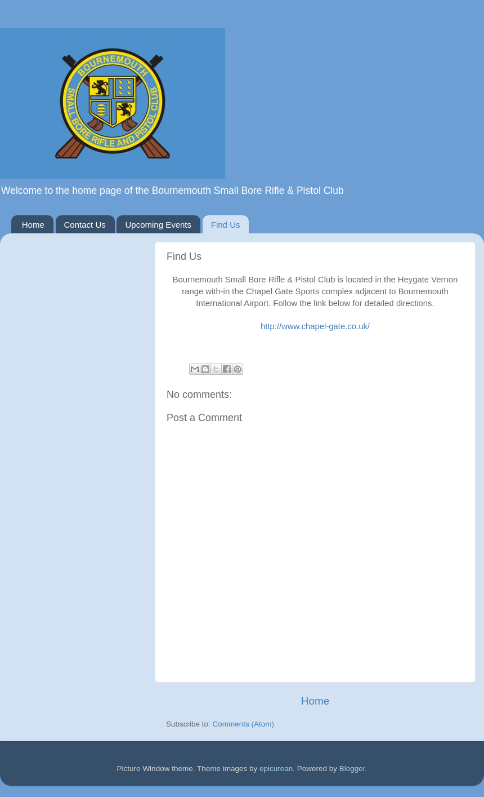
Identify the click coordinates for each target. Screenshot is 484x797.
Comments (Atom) (244, 724)
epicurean (276, 768)
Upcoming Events (158, 224)
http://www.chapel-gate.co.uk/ (315, 326)
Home (33, 224)
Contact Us (85, 224)
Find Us (225, 224)
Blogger (352, 768)
